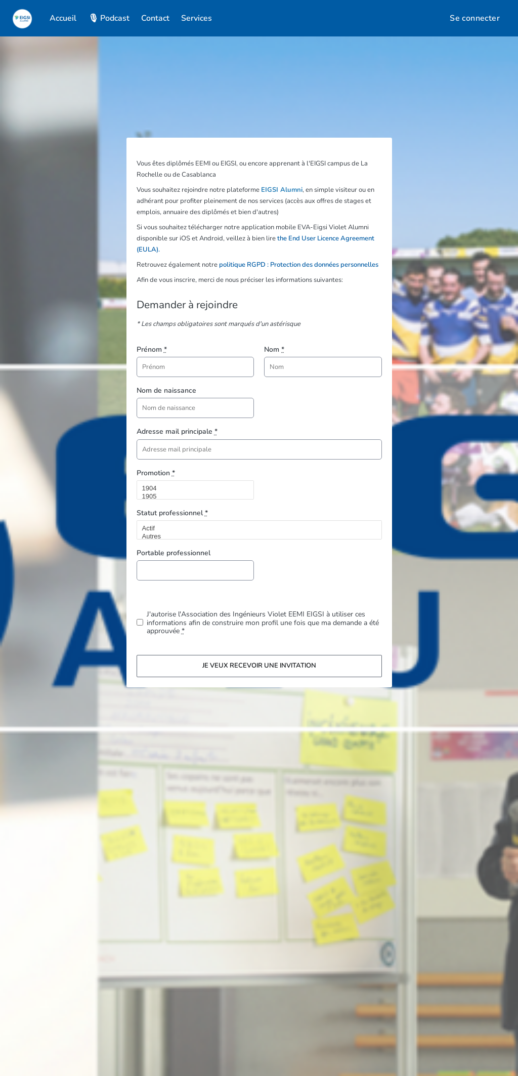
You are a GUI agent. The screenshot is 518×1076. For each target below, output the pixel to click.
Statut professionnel (172, 513)
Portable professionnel (173, 553)
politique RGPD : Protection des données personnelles (298, 264)
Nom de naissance (166, 390)
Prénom (152, 349)
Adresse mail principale (177, 431)
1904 (191, 488)
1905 (191, 496)
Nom (274, 349)
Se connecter (475, 18)
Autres (255, 536)
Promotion (156, 473)
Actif (255, 528)
